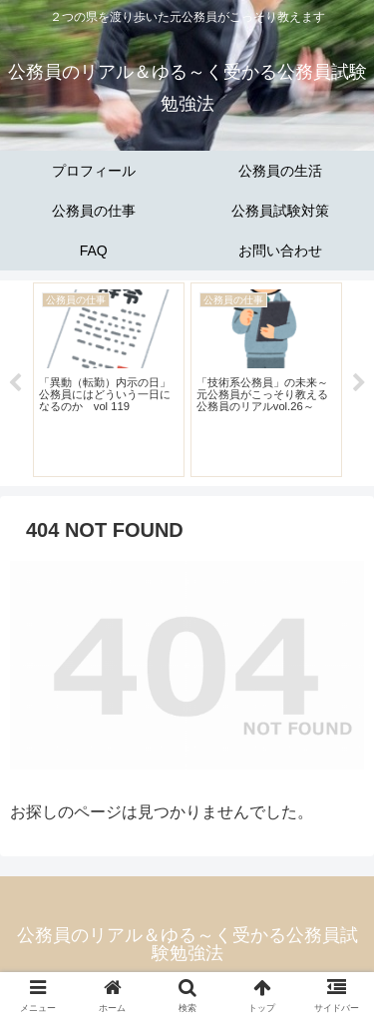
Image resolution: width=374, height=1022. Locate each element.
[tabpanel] (109, 379)
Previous (15, 383)
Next (359, 383)
